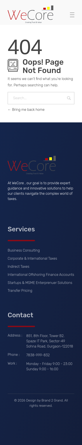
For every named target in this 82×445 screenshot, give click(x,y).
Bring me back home (26, 110)
